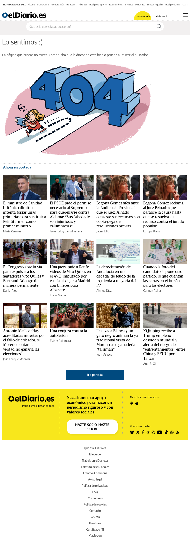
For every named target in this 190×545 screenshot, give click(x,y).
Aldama (31, 4)
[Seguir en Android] (131, 403)
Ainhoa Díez (103, 290)
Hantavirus (71, 4)
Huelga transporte (97, 4)
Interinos (129, 4)
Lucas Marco (58, 295)
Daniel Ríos (10, 290)
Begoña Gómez (116, 4)
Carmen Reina (152, 290)
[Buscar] (159, 26)
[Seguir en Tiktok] (166, 432)
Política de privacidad (95, 485)
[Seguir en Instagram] (153, 432)
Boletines (95, 523)
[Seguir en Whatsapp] (172, 432)
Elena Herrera (73, 231)
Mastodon (95, 535)
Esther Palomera (60, 340)
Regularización (57, 4)
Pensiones (140, 4)
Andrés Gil (149, 363)
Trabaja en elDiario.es (95, 460)
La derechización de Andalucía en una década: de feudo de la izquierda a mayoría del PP (116, 276)
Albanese (83, 4)
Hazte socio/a (143, 16)
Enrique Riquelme (155, 4)
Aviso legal (95, 479)
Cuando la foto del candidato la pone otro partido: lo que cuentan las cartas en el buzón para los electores (163, 276)
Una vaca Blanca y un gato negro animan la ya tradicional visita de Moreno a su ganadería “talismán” (117, 340)
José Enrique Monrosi (16, 359)
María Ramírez (12, 231)
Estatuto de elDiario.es (95, 467)
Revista (95, 517)
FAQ (95, 492)
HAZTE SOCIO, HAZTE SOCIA (92, 427)
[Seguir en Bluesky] (132, 432)
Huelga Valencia (172, 4)
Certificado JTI (95, 529)
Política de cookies (95, 504)
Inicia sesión (162, 16)
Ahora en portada (17, 167)
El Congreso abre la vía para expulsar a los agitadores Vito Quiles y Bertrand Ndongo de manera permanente (23, 276)
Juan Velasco (104, 354)
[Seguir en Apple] (136, 403)
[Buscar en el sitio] (90, 26)
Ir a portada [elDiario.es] (95, 374)
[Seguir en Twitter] (138, 432)
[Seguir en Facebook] (143, 432)
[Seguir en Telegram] (147, 432)
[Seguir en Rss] (177, 432)
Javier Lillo (56, 231)
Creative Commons (95, 473)
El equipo (95, 454)
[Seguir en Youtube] (159, 432)
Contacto (95, 510)
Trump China (43, 4)
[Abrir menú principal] (185, 15)
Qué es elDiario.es (95, 448)
